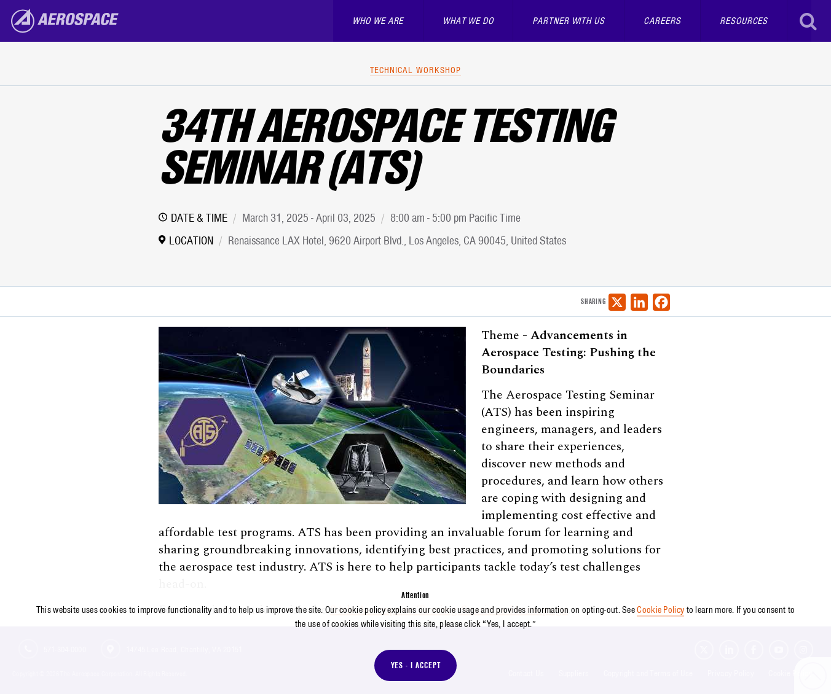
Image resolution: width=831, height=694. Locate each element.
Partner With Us (568, 21)
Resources (744, 21)
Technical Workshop (415, 70)
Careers (662, 21)
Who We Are (377, 21)
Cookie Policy (660, 610)
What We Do (468, 21)
